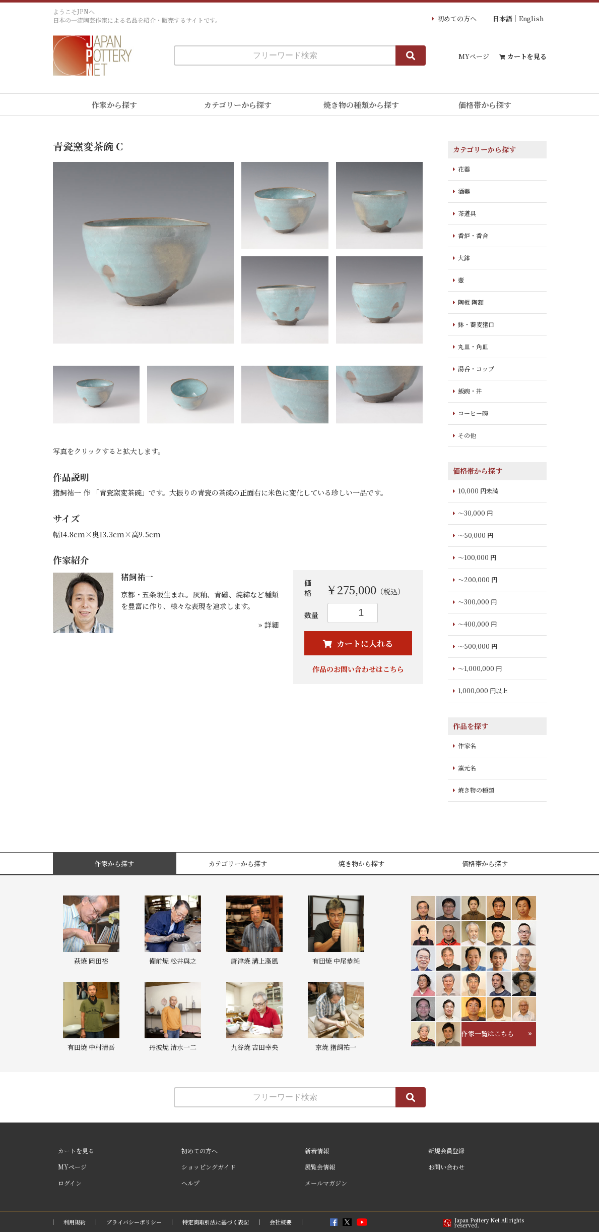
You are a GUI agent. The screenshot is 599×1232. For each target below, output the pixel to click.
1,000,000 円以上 (483, 690)
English (531, 18)
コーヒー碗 (473, 413)
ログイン (70, 1183)
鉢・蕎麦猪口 (476, 324)
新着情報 (317, 1150)
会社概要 (281, 1222)
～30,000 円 (475, 513)
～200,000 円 (477, 579)
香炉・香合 (473, 235)
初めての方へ (457, 18)
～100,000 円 (477, 557)
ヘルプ (190, 1183)
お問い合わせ (446, 1166)
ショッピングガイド (208, 1166)
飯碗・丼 (470, 390)
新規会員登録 (446, 1150)
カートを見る (527, 56)
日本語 (502, 18)
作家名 (467, 745)
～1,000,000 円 (480, 668)
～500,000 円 (477, 646)
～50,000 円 (475, 535)
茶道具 (467, 213)
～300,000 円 (477, 601)
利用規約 (74, 1222)
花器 (464, 168)
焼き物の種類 (476, 790)
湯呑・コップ (476, 368)
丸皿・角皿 (473, 346)
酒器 (464, 191)
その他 (467, 435)
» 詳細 (268, 625)
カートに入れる (364, 643)
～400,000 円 (477, 624)
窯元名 (467, 767)
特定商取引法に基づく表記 (215, 1222)
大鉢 (464, 257)
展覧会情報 (320, 1166)
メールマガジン (326, 1183)
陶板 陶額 (471, 302)
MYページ (473, 56)
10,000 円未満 (478, 490)
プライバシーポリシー (134, 1222)
